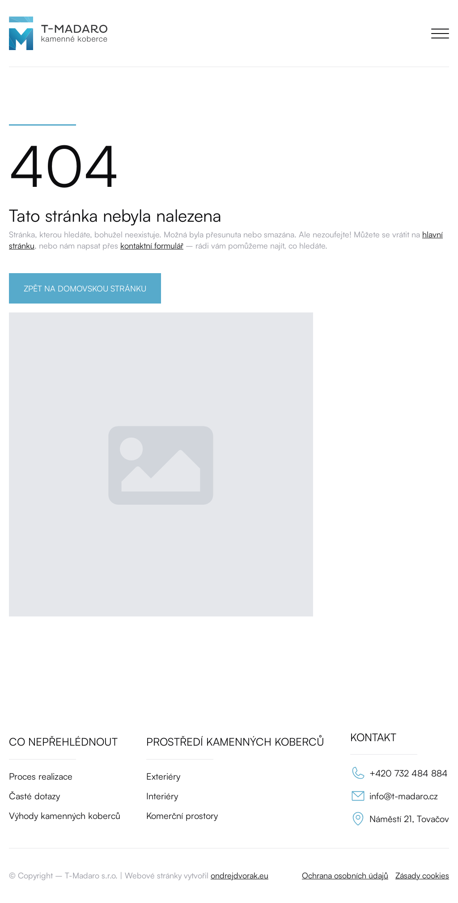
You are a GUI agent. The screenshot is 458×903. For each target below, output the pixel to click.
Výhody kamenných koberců (64, 815)
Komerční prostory (182, 815)
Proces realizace (40, 776)
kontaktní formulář (151, 245)
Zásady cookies (422, 875)
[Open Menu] (440, 33)
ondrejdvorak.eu (239, 875)
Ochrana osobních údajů (345, 875)
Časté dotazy (34, 796)
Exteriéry (163, 776)
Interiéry (162, 796)
